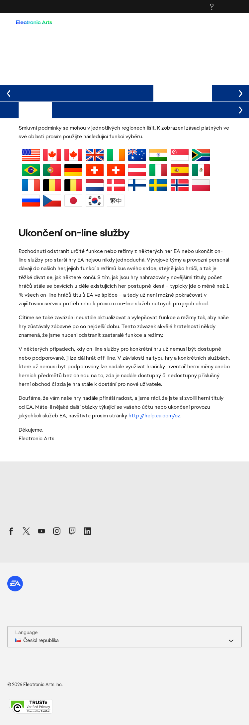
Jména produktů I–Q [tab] (144, 109)
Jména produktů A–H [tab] (82, 109)
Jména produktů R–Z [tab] (204, 109)
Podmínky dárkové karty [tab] (119, 92)
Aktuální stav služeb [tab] (183, 92)
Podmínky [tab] (35, 109)
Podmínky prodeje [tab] (58, 92)
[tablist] (124, 93)
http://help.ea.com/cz (154, 415)
